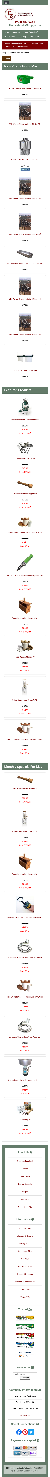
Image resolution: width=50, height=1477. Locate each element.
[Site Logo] (25, 14)
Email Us (25, 1416)
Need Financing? (31, 32)
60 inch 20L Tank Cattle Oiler (25, 370)
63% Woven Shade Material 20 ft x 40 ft (25, 234)
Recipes (25, 1192)
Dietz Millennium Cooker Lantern (25, 420)
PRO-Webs (35, 1471)
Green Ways (25, 1176)
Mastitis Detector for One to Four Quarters (24, 917)
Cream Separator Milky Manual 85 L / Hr (25, 1080)
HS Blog (22, 37)
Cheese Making (17, 44)
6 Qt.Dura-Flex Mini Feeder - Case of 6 (25, 88)
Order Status (25, 1289)
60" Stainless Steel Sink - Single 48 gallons (25, 263)
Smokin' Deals (9, 37)
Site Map (25, 1259)
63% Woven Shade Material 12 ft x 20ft (25, 124)
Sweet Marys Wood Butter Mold (25, 618)
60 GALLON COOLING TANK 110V (25, 160)
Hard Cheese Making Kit (25, 657)
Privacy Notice (25, 1243)
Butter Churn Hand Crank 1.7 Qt (25, 700)
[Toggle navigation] (6, 2)
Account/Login (25, 1228)
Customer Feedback (25, 1161)
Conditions (25, 1199)
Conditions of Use (25, 1251)
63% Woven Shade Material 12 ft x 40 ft (25, 299)
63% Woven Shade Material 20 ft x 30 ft (25, 335)
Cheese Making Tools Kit (25, 458)
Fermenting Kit (25, 1120)
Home (6, 32)
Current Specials (25, 1184)
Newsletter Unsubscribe (25, 1282)
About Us (16, 32)
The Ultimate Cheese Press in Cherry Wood (25, 739)
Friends (25, 1169)
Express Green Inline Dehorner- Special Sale (25, 575)
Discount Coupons (25, 1274)
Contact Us (34, 37)
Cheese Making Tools (34, 44)
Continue (6, 58)
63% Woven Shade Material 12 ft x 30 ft (25, 199)
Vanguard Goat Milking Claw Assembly (25, 1037)
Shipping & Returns (25, 1236)
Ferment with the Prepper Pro (25, 494)
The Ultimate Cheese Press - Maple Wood (25, 532)
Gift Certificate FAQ (25, 1266)
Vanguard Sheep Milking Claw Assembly (25, 957)
